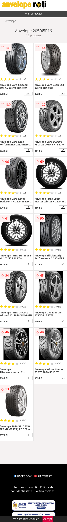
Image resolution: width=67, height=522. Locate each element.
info (28, 93)
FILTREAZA (33, 13)
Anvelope (10, 21)
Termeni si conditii (26, 487)
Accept (47, 519)
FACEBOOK (23, 476)
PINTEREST (43, 476)
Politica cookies (44, 491)
